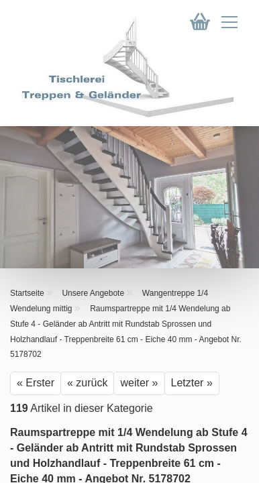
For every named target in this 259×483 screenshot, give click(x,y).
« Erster (35, 382)
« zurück (87, 382)
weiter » (139, 382)
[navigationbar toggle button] (229, 25)
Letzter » (192, 382)
